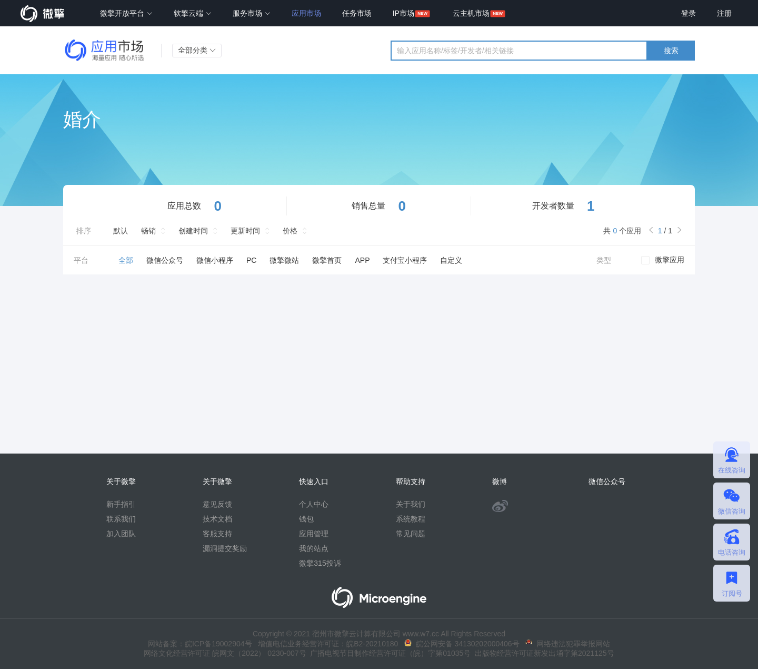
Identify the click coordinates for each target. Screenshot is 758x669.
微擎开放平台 (126, 13)
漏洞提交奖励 (225, 548)
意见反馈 (217, 504)
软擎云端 (193, 13)
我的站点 (313, 548)
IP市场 (403, 13)
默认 (120, 230)
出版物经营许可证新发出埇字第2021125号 (542, 653)
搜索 (671, 50)
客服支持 (217, 533)
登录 (688, 13)
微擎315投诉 (320, 563)
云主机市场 (471, 13)
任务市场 (357, 13)
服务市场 (252, 13)
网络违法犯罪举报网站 (567, 644)
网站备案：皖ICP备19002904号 (200, 644)
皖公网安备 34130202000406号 (462, 644)
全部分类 (197, 50)
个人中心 (313, 504)
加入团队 (121, 533)
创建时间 (193, 230)
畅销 (148, 230)
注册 (724, 13)
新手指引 (121, 504)
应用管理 (313, 533)
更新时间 (245, 230)
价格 (290, 230)
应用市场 (306, 13)
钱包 (306, 519)
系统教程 (410, 519)
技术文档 (217, 519)
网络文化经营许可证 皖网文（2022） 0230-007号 (225, 653)
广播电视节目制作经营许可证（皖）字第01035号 (388, 653)
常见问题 (410, 533)
